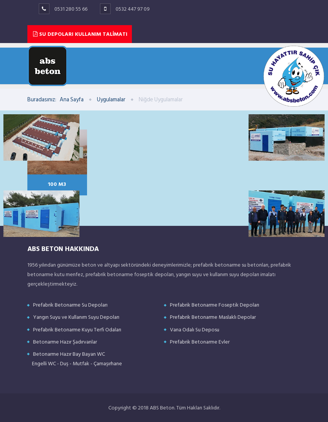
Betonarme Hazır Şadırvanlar (65, 341)
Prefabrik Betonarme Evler (200, 341)
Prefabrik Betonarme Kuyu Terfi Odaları (77, 329)
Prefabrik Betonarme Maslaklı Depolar (213, 317)
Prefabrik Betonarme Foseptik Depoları (214, 305)
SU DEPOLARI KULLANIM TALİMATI (80, 34)
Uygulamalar (111, 99)
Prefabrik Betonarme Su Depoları (70, 305)
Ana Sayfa (72, 99)
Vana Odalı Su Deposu (194, 329)
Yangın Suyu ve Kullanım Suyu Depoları (76, 317)
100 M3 (57, 184)
